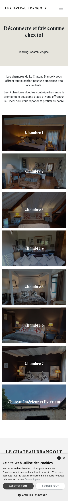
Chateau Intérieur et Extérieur (34, 402)
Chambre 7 (34, 363)
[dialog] (34, 477)
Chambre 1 (34, 132)
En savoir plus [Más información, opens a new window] (32, 479)
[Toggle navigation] (61, 8)
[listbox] (59, 458)
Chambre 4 (34, 248)
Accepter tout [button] (18, 485)
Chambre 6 (34, 325)
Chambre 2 (34, 171)
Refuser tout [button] (50, 485)
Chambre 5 (34, 286)
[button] (34, 495)
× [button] (64, 458)
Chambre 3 (34, 209)
